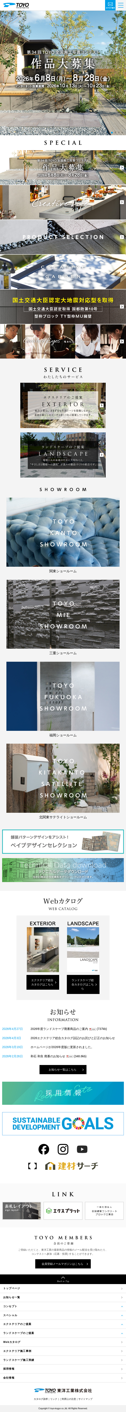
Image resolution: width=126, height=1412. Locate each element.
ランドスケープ (18, 1360)
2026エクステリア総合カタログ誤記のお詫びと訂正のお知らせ (73, 1038)
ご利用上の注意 (68, 1399)
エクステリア (17, 1351)
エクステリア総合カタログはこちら (42, 982)
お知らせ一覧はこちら (62, 1069)
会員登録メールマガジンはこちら (62, 1263)
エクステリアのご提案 (17, 1324)
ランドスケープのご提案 (18, 1333)
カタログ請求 (41, 1399)
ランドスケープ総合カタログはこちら (83, 984)
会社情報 (9, 1377)
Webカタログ (12, 1342)
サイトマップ (85, 1399)
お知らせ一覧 (11, 1297)
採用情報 (9, 1368)
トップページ (11, 1288)
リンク (53, 1399)
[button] (112, 132)
